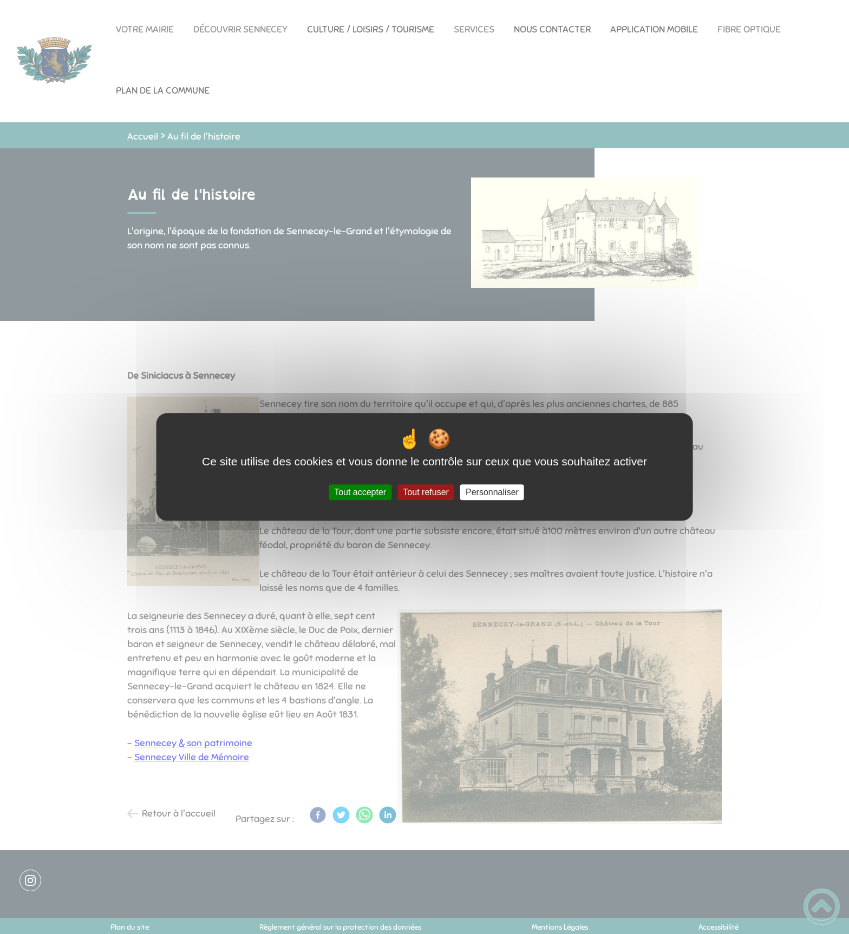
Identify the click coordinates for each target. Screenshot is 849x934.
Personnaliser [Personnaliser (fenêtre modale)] (492, 492)
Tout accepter (360, 492)
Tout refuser (425, 492)
